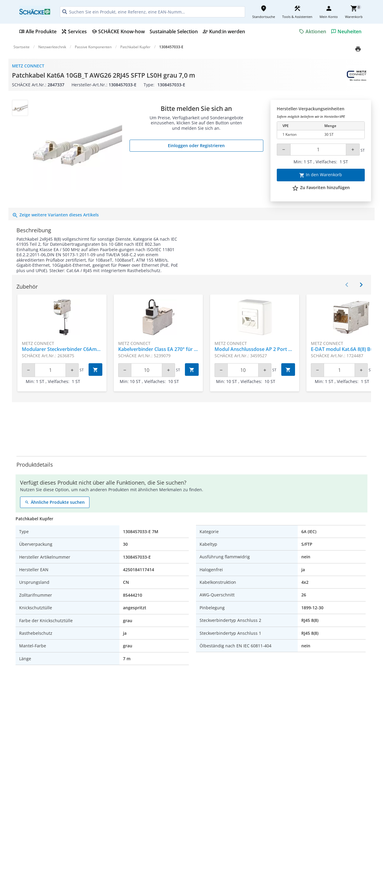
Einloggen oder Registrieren (196, 145)
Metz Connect (28, 66)
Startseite (21, 46)
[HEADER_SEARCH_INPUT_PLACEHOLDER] (152, 11)
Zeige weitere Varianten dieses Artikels (55, 215)
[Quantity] (318, 150)
